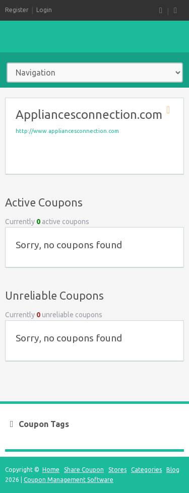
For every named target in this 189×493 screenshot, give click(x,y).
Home (50, 469)
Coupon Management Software (68, 479)
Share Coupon (84, 469)
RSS (160, 11)
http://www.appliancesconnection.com (67, 131)
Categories (146, 469)
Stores (117, 469)
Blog (172, 469)
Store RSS (171, 110)
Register (17, 10)
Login (44, 10)
